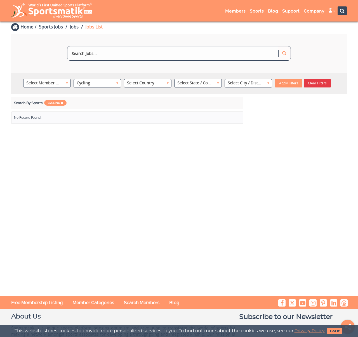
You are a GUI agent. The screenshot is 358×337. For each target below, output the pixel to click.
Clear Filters (317, 83)
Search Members (141, 302)
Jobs (74, 27)
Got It (335, 331)
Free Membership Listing (37, 302)
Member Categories (93, 302)
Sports (257, 11)
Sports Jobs (51, 27)
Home (26, 27)
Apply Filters (288, 83)
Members (235, 11)
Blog (273, 11)
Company (314, 11)
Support (291, 11)
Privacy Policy (310, 331)
